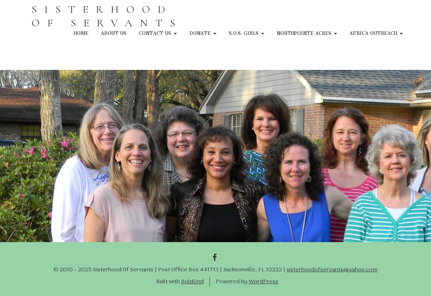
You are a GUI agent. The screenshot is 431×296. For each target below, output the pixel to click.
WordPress (263, 282)
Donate (203, 32)
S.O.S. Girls (246, 32)
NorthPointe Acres (307, 32)
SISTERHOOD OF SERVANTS (107, 16)
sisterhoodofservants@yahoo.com (332, 270)
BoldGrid (192, 282)
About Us (113, 32)
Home (81, 32)
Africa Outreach (376, 32)
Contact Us (158, 32)
